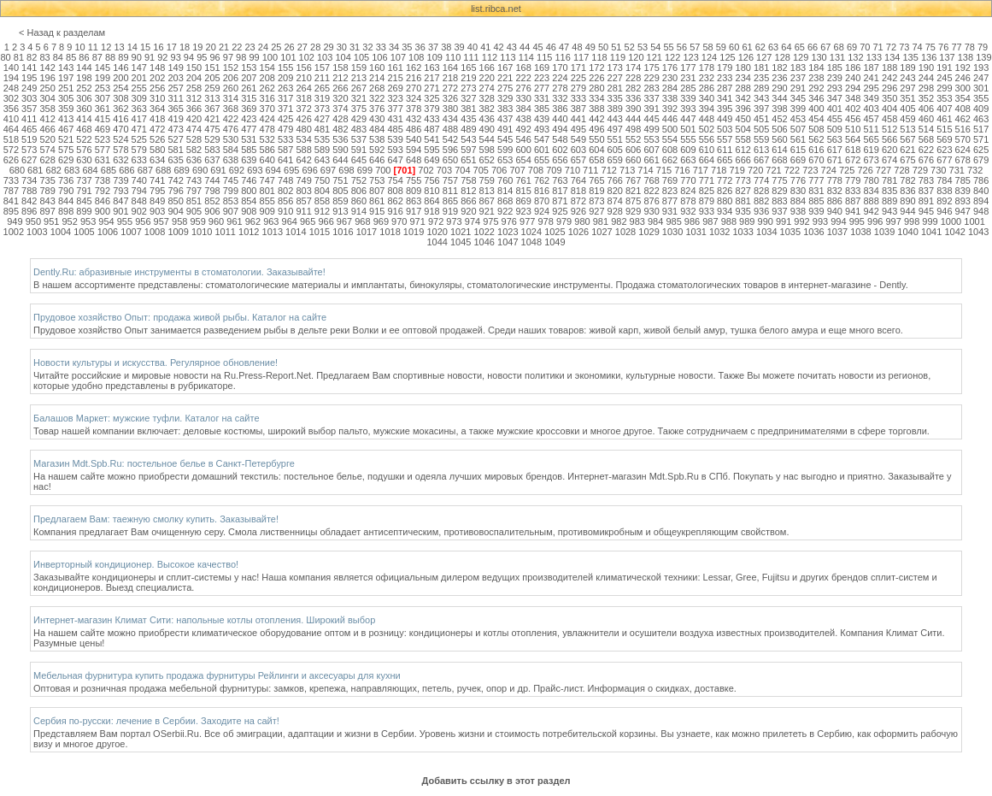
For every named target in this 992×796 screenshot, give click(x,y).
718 (718, 170)
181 (761, 67)
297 (907, 88)
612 (743, 149)
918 (431, 211)
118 (599, 57)
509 (834, 129)
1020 (436, 232)
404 (889, 108)
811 (450, 191)
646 (376, 160)
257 (175, 88)
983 (637, 221)
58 (707, 47)
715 (664, 170)
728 (901, 170)
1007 (130, 232)
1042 (954, 232)
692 (236, 170)
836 (907, 191)
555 (688, 139)
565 (870, 139)
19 (197, 47)
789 (47, 191)
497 (615, 129)
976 (509, 221)
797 (194, 191)
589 (322, 149)
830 (798, 191)
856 (285, 201)
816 (541, 191)
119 (617, 57)
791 (83, 191)
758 (468, 180)
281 (615, 88)
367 (212, 108)
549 (578, 139)
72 (891, 47)
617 (834, 149)
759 (487, 180)
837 (926, 191)
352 (926, 98)
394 (706, 108)
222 (523, 78)
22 (237, 47)
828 (761, 191)
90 (137, 57)
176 (670, 67)
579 (139, 149)
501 (688, 129)
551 (615, 139)
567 (907, 139)
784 (944, 180)
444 (633, 119)
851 (194, 201)
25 (276, 47)
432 (413, 119)
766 (615, 180)
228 (633, 78)
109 (435, 57)
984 (655, 221)
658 (596, 160)
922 (505, 211)
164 (450, 67)
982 (618, 221)
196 (47, 78)
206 (230, 78)
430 (376, 119)
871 (559, 201)
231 (688, 78)
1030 (672, 232)
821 (633, 191)
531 (248, 139)
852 (212, 201)
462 (963, 119)
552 (633, 139)
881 (743, 201)
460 (926, 119)
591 (359, 149)
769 (670, 180)
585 (248, 149)
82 (31, 57)
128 (782, 57)
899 (83, 211)
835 (889, 191)
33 (381, 47)
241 (870, 78)
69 (852, 47)
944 (907, 211)
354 (963, 98)
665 (724, 160)
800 (248, 191)
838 (944, 191)
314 (230, 98)
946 (944, 211)
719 (736, 170)
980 (582, 221)
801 (267, 191)
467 (65, 129)
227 (615, 78)
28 (315, 47)
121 (654, 57)
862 (395, 201)
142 (47, 67)
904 (175, 211)
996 (875, 221)
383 (505, 108)
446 (670, 119)
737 (83, 180)
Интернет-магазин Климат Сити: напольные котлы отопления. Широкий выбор (204, 620)
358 (47, 108)
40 (472, 47)
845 (83, 201)
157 (322, 67)
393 (688, 108)
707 (517, 170)
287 (724, 88)
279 (578, 88)
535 (322, 139)
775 (779, 180)
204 (194, 78)
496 (596, 129)
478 (267, 129)
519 (29, 139)
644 (340, 160)
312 (194, 98)
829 (779, 191)
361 (102, 108)
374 (340, 108)
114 (526, 57)
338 (670, 98)
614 (779, 149)
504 (743, 129)
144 (83, 67)
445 (651, 119)
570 (963, 139)
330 (523, 98)
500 (670, 129)
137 (946, 57)
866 (468, 201)
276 (523, 88)
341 (724, 98)
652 (487, 160)
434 (450, 119)
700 (382, 170)
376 (376, 108)
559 (761, 139)
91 (149, 57)
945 (926, 211)
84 (58, 57)
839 (963, 191)
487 (431, 129)
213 (359, 78)
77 (956, 47)
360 (83, 108)
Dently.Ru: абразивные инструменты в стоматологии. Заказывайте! (179, 272)
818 (578, 191)
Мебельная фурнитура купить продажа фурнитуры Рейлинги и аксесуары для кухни (217, 675)
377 (395, 108)
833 (852, 191)
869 (523, 201)
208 (267, 78)
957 (161, 221)
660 (633, 160)
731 (957, 170)
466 (47, 129)
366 (194, 108)
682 (54, 170)
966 (325, 221)
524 (120, 139)
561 (798, 139)
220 (487, 78)
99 (254, 57)
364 (157, 108)
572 (11, 149)
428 (340, 119)
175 (651, 67)
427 (322, 119)
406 (926, 108)
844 (65, 201)
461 (944, 119)
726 (864, 170)
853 (230, 201)
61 (747, 47)
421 (212, 119)
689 (181, 170)
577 (102, 149)
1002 (13, 232)
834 (870, 191)
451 (761, 119)
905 (194, 211)
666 (743, 160)
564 (852, 139)
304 (47, 98)
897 (47, 211)
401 (834, 108)
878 (688, 201)
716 (682, 170)
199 (102, 78)
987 (710, 221)
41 (485, 47)
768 (651, 180)
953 (88, 221)
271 (431, 88)
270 (413, 88)
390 (633, 108)
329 (505, 98)
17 (172, 47)
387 (578, 108)
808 (395, 191)
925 (559, 211)
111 (470, 57)
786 (981, 180)
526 (157, 139)
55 (669, 47)
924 (541, 211)
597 (468, 149)
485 (395, 129)
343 (761, 98)
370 (267, 108)
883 (779, 201)
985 (673, 221)
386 (559, 108)
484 (376, 129)
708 (535, 170)
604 (596, 149)
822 (651, 191)
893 (963, 201)
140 (11, 67)
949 (14, 221)
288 (743, 88)
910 (285, 211)
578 (120, 149)
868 (505, 201)
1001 (974, 221)
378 (413, 108)
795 (157, 191)
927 (596, 211)
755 (413, 180)
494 (559, 129)
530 (230, 139)
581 (175, 149)
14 (132, 47)
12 (106, 47)
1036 (813, 232)
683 (71, 170)
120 (635, 57)
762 (541, 180)
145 (102, 67)
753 (376, 180)
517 (981, 129)
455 (834, 119)
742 (175, 180)
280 (596, 88)
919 (450, 211)
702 (425, 170)
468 (83, 129)
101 (288, 57)
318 (303, 98)
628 (47, 160)
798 (212, 191)
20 (211, 47)
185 (834, 67)
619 (870, 149)
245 (944, 78)
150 (194, 67)
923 (523, 211)
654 (523, 160)
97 (228, 57)
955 (124, 221)
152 (230, 67)
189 (907, 67)
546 (523, 139)
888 (870, 201)
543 (468, 139)
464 (11, 129)
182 (779, 67)
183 (798, 67)
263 (285, 88)
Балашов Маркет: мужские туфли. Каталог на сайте (146, 418)
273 (468, 88)
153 (248, 67)
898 (65, 211)
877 (670, 201)
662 (670, 160)
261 (248, 88)
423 (248, 119)
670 (816, 160)
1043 (978, 232)
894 (981, 201)
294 (852, 88)
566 (889, 139)
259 (212, 88)
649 (431, 160)
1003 (36, 232)
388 (596, 108)
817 (559, 191)
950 (33, 221)
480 (303, 129)
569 (944, 139)
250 (47, 88)
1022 (483, 232)
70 (865, 47)
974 (472, 221)
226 (596, 78)
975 (490, 221)
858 (322, 201)
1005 (83, 232)
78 (970, 47)
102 (306, 57)
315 (248, 98)
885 (816, 201)
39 (460, 47)
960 (216, 221)
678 (963, 160)
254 (120, 88)
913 (340, 211)
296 (889, 88)
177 (688, 67)
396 (743, 108)
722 (792, 170)
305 (65, 98)
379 (431, 108)
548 (559, 139)
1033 (743, 232)
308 (120, 98)
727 (883, 170)
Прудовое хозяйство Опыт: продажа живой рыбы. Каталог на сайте (179, 317)
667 (761, 160)
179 (724, 67)
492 (523, 129)
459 (907, 119)
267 (359, 88)
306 (83, 98)
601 (541, 149)
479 (285, 129)
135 (910, 57)
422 (230, 119)
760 (505, 180)
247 (981, 78)
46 (551, 47)
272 (450, 88)
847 (120, 201)
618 (852, 149)
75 (930, 47)
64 (786, 47)
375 (359, 108)
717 (700, 170)
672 (852, 160)
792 (102, 191)
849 (157, 201)
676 (926, 160)
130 (818, 57)
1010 (201, 232)
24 (263, 47)
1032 (719, 232)
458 (889, 119)
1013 (272, 232)
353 (944, 98)
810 (431, 191)
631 (102, 160)
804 (322, 191)
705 (481, 170)
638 (230, 160)
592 (376, 149)
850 (175, 201)
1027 (601, 232)
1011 (224, 232)
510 (852, 129)
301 (981, 88)
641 (285, 160)
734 (29, 180)
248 (11, 88)
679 (981, 160)
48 (577, 47)
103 (324, 57)
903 (157, 211)
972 (435, 221)
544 (487, 139)
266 (340, 88)
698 (346, 170)
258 (194, 88)
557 (724, 139)
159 (359, 67)
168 (523, 67)
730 (938, 170)
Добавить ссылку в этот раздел (495, 780)
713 (627, 170)
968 (362, 221)
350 (889, 98)
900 (102, 211)
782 (907, 180)
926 (578, 211)
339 (688, 98)
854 (248, 201)
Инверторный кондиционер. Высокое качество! (135, 564)
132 (855, 57)
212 (340, 78)
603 (578, 149)
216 (413, 78)
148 (157, 67)
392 (670, 108)
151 (212, 67)
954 (106, 221)
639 (248, 160)
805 (340, 191)
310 (157, 98)
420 (194, 119)
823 (670, 191)
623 (944, 149)
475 (212, 129)
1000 (951, 221)
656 (559, 160)
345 (798, 98)
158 (340, 67)
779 (852, 180)
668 (779, 160)
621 (907, 149)
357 (29, 108)
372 (303, 108)
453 (798, 119)
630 (83, 160)
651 (468, 160)
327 (468, 98)
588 (303, 149)
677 (944, 160)
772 (724, 180)
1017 (366, 232)
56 (682, 47)
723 (810, 170)
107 (398, 57)
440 (559, 119)
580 (157, 149)
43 (512, 47)
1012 (248, 232)
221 (505, 78)
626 (11, 160)
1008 (154, 232)
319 (322, 98)
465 (29, 129)
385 (541, 108)
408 (963, 108)
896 (29, 211)
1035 (790, 232)
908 (248, 211)
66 (812, 47)
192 (963, 67)
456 (852, 119)
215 (395, 78)
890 (907, 201)
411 (29, 119)
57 (695, 47)
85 (71, 57)
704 (462, 170)
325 (431, 98)
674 (889, 160)
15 (145, 47)
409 (981, 108)
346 (816, 98)
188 (889, 67)
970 (399, 221)
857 (303, 201)
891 (926, 201)
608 (670, 149)
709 (553, 170)
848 (139, 201)
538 (376, 139)
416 (120, 119)
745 (230, 180)
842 (29, 201)
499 (651, 129)
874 (615, 201)
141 (29, 67)
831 (816, 191)
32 (367, 47)
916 (395, 211)
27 (302, 47)
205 (212, 78)
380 (450, 108)
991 (783, 221)
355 (981, 98)
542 (450, 139)
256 (157, 88)
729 (920, 170)
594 (413, 149)
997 (893, 221)
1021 (460, 232)
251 (65, 88)
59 (721, 47)
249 (29, 88)
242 (889, 78)
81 (19, 57)
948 (981, 211)
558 (743, 139)
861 (376, 201)
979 (564, 221)
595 (431, 149)
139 (983, 57)
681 (35, 170)
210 (303, 78)
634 (157, 160)
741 (157, 180)
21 (224, 47)
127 (764, 57)
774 (761, 180)
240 (852, 78)
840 (981, 191)
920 (468, 211)
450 (743, 119)
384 (523, 108)
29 (328, 47)
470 (120, 129)
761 (523, 180)
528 (194, 139)
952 (69, 221)
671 (834, 160)
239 (834, 78)
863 (413, 201)
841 (11, 201)
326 (450, 98)
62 (760, 47)
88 (110, 57)
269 (395, 88)
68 (839, 47)
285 (688, 88)
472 (157, 129)
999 (929, 221)
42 (498, 47)
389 (615, 108)
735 (47, 180)
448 (706, 119)
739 (120, 180)
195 (29, 78)
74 (917, 47)
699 (365, 170)
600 (523, 149)
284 (670, 88)
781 (889, 180)
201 (139, 78)
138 (965, 57)
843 (47, 201)
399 (798, 108)
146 (120, 67)
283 (651, 88)
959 (197, 221)
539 (395, 139)
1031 (695, 232)
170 (559, 67)
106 (379, 57)
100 (270, 57)
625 (981, 149)
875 (633, 201)
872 (578, 201)
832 (834, 191)
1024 (531, 232)
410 (11, 119)
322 (376, 98)
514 (926, 129)
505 (761, 129)
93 (176, 57)
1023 (507, 232)
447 (688, 119)
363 (139, 108)
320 (340, 98)
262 (267, 88)
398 (779, 108)
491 (505, 129)
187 (870, 67)
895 (11, 211)
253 (102, 88)
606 (633, 149)
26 (289, 47)
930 (651, 211)
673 (870, 160)
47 (564, 47)
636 (194, 160)
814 (505, 191)
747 (267, 180)
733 (11, 180)
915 (376, 211)
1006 (107, 232)
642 (303, 160)
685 (108, 170)
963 (271, 221)
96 (214, 57)
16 (158, 47)
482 (340, 129)
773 (743, 180)
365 (175, 108)
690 (200, 170)
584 (230, 149)
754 (395, 180)
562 (816, 139)
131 (837, 57)
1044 (436, 242)
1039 (884, 232)
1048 (531, 242)
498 (633, 129)
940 (834, 211)
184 (816, 67)
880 (724, 201)
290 (779, 88)
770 (688, 180)
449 (724, 119)
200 (120, 78)
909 (267, 211)
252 (83, 88)
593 (395, 149)
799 (230, 191)
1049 (554, 242)
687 (145, 170)
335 (615, 98)
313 (212, 98)
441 (578, 119)
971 (418, 221)
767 (633, 180)
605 (615, 149)
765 (596, 180)
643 (322, 160)
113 (507, 57)
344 (779, 98)
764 (578, 180)
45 (537, 47)
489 (468, 129)
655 (541, 160)
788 (29, 191)
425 (285, 119)
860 (359, 201)
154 (267, 67)
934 (724, 211)
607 (651, 149)
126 (746, 57)
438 (523, 119)
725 (846, 170)
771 (706, 180)
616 (816, 149)
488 (450, 129)
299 (944, 88)
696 (309, 170)
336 (633, 98)
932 (688, 211)
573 (29, 149)
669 (798, 160)
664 (706, 160)
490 (487, 129)
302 (11, 98)
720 (755, 170)
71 (878, 47)
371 (285, 108)
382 (487, 108)
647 (395, 160)
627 (29, 160)
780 (870, 180)
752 (359, 180)
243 (907, 78)
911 (303, 211)
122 (672, 57)
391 (651, 108)
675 (907, 160)
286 (706, 88)
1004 (60, 232)
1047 (507, 242)
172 (596, 67)
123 (690, 57)
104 (342, 57)
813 (487, 191)
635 (175, 160)
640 (267, 160)
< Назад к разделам (62, 32)
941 (852, 211)
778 (834, 180)
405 (907, 108)
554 (670, 139)
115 (544, 57)
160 (376, 67)
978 (545, 221)
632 (120, 160)
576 (83, 149)
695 (291, 170)
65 (800, 47)
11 (93, 47)
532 (267, 139)
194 (11, 78)
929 (633, 211)
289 (761, 88)
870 (541, 201)
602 (559, 149)
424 (267, 119)
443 (615, 119)
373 (322, 108)
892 (944, 201)
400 (816, 108)
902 (139, 211)
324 (413, 98)
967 (344, 221)
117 (581, 57)
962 (253, 221)
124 (709, 57)
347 (834, 98)
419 (175, 119)
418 (157, 119)
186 (852, 67)
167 (505, 67)
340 (706, 98)
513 (907, 129)
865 (450, 201)
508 (816, 129)
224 (559, 78)
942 (870, 211)
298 (926, 88)
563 (834, 139)
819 (596, 191)
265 (322, 88)
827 (743, 191)
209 (285, 78)
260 (230, 88)
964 (289, 221)
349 (870, 98)
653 (505, 160)
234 (743, 78)
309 (139, 98)
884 (798, 201)
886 (834, 201)
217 (431, 78)
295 (870, 88)
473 (175, 129)
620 (889, 149)
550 (596, 139)
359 (65, 108)
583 (212, 149)
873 (596, 201)
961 (234, 221)
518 (11, 139)
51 (616, 47)
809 (413, 191)
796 (175, 191)
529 (212, 139)
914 (359, 211)
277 (541, 88)
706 (499, 170)
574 (47, 149)
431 (395, 119)
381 (468, 108)
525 (139, 139)
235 (761, 78)
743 (194, 180)
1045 (460, 242)
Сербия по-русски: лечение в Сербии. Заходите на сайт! (156, 721)
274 (487, 88)
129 (800, 57)
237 (798, 78)
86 (84, 57)
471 (139, 129)
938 (798, 211)
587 (285, 149)
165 (468, 67)
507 (798, 129)
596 (450, 149)
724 (828, 170)
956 (142, 221)
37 (433, 47)
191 (944, 67)
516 (963, 129)
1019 (413, 232)
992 (801, 221)
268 (376, 88)
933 (706, 211)
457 (870, 119)
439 (541, 119)
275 (505, 88)
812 (468, 191)
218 (450, 78)
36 (420, 47)
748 (285, 180)
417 (139, 119)
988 (729, 221)
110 (453, 57)
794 (139, 191)
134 (892, 57)
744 (212, 180)
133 (874, 57)
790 (65, 191)
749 (303, 180)
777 (816, 180)
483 (359, 129)
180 (743, 67)
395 (724, 108)
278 (559, 88)
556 (706, 139)
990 (765, 221)
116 (562, 57)
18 (184, 47)
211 (322, 78)
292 (816, 88)
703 (444, 170)
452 (779, 119)
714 (645, 170)
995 (857, 221)
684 (89, 170)
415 (102, 119)
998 (911, 221)
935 (743, 211)
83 (44, 57)
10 (79, 47)
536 (340, 139)
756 (431, 180)
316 (267, 98)
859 (340, 201)
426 (303, 119)
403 (870, 108)
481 (322, 129)
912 (322, 211)
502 (706, 129)
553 (651, 139)
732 (975, 170)
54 (655, 47)
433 (431, 119)
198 (83, 78)
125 (727, 57)
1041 (931, 232)
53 (642, 47)
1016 (342, 232)
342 (743, 98)
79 (982, 47)
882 (761, 201)
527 (175, 139)
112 (489, 57)
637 (212, 160)
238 (816, 78)
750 (322, 180)
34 (394, 47)
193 (981, 67)
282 (633, 88)
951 (51, 221)
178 (706, 67)
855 (267, 201)
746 (248, 180)
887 (852, 201)
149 (175, 67)
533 (285, 139)
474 (194, 129)
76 (943, 47)
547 (541, 139)
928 (615, 211)
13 (119, 47)
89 (123, 57)
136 (928, 57)
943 (889, 211)
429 (359, 119)
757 (450, 180)
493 (541, 129)
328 (487, 98)
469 (102, 129)
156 (303, 67)
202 (157, 78)
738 (102, 180)
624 (963, 149)
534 (303, 139)
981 (600, 221)
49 (590, 47)
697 (328, 170)
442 (596, 119)
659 (615, 160)
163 (431, 67)
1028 (625, 232)
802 (285, 191)
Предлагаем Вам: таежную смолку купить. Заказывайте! (156, 519)
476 (230, 129)
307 (102, 98)
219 (468, 78)
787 (11, 191)
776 (798, 180)
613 (761, 149)
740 (139, 180)
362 (120, 108)
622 (926, 149)
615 (798, 149)
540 (413, 139)
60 (734, 47)
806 (359, 191)
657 (578, 160)
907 (230, 211)
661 (651, 160)
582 (194, 149)
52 (630, 47)
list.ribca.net (496, 8)
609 (688, 149)
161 (395, 67)
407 (944, 108)
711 (590, 170)
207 (248, 78)
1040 (907, 232)
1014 (295, 232)
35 (407, 47)
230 (670, 78)
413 (65, 119)
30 (342, 47)
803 (303, 191)
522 (83, 139)
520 (47, 139)
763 (559, 180)
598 (487, 149)
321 (359, 98)
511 (870, 129)
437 (505, 119)
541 (431, 139)
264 (303, 88)
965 (307, 221)
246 (963, 78)
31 (354, 47)
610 (706, 149)
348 (852, 98)
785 (963, 180)
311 (175, 98)
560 (779, 139)
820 (615, 191)
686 (126, 170)
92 (162, 57)
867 (487, 201)
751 (340, 180)
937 (779, 211)
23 (250, 47)
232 (706, 78)
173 (615, 67)
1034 (766, 232)
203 (175, 78)
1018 (389, 232)
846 (102, 201)
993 (820, 221)
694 (273, 170)
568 (926, 139)
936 (761, 211)
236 (779, 78)
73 (904, 47)
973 (453, 221)
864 (431, 201)
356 (11, 108)
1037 (837, 232)
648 (413, 160)
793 (120, 191)
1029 (648, 232)
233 (724, 78)
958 (179, 221)
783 (926, 180)
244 (926, 78)
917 (413, 211)
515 (944, 129)
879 (706, 201)
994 (838, 221)
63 (773, 47)
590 (340, 149)
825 (706, 191)
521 (65, 139)
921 (487, 211)
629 (65, 160)
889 (889, 201)
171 (578, 67)
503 (724, 129)
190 (926, 67)
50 (603, 47)
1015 (319, 232)
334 (596, 98)
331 (541, 98)
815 (523, 191)
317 (285, 98)
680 (17, 170)
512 (889, 129)
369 (248, 108)
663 (688, 160)
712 (609, 170)
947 (963, 211)
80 (5, 57)
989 (746, 221)
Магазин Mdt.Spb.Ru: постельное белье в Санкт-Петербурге (164, 463)
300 (963, 88)
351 (907, 98)
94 (189, 57)
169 (541, 67)
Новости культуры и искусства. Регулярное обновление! (155, 362)
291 (798, 88)
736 (65, 180)
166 (487, 67)
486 (413, 129)
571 (981, 139)
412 (47, 119)
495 (578, 129)
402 (852, 108)
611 (724, 149)
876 (651, 201)
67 (825, 47)
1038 (860, 232)
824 (688, 191)
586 (267, 149)
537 (359, 139)
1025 (554, 232)
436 (487, 119)
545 (505, 139)
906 (212, 211)
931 (670, 211)
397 (761, 108)
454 (816, 119)
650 (450, 160)
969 (381, 221)
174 (633, 67)
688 (163, 170)
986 (692, 221)
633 (139, 160)
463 (981, 119)
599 (505, 149)
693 (254, 170)
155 (285, 67)
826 (724, 191)
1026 (578, 232)
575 (65, 149)
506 (779, 129)
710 (572, 170)
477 (248, 129)
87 (97, 57)
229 (651, 78)
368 (230, 108)
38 (446, 47)
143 (65, 67)
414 (83, 119)
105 (361, 57)
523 (102, 139)
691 (218, 170)
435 (468, 119)
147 (139, 67)
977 (527, 221)
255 (139, 88)
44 (524, 47)
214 (376, 78)
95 (202, 57)
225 (578, 78)
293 (834, 88)
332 (559, 98)
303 (29, 98)
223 (541, 78)
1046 (483, 242)
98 (241, 57)
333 (578, 98)
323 (395, 98)
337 (651, 98)
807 (376, 191)
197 (65, 78)
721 (773, 170)
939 (816, 211)
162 (413, 67)
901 (120, 211)
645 (359, 160)
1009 (177, 232)
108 (416, 57)
